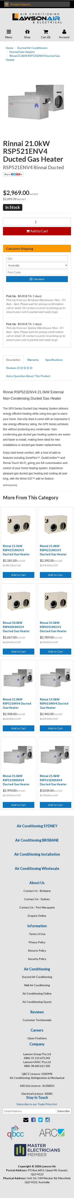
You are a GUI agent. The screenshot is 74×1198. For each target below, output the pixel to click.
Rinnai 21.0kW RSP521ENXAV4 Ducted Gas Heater (53, 780)
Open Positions (37, 1038)
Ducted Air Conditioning (37, 977)
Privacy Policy (37, 942)
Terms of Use (37, 934)
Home (9, 47)
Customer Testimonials (37, 1020)
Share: (13, 174)
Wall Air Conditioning (37, 985)
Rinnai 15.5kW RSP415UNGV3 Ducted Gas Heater (16, 550)
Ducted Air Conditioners (32, 47)
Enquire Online (37, 915)
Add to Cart (37, 231)
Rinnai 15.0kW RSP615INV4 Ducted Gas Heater (54, 703)
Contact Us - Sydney (37, 899)
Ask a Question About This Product (28, 376)
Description (13, 359)
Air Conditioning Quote (37, 1001)
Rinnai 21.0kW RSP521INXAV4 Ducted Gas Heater (16, 780)
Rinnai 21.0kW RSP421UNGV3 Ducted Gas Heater (53, 550)
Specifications (54, 359)
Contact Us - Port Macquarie (37, 907)
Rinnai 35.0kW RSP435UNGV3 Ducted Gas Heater (53, 627)
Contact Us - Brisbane (37, 890)
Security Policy (37, 958)
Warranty (33, 359)
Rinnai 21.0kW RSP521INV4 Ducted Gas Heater (17, 703)
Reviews (19, 368)
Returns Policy (37, 950)
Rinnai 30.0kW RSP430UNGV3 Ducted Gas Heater (16, 627)
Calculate (37, 279)
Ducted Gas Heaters (22, 51)
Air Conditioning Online (37, 993)
